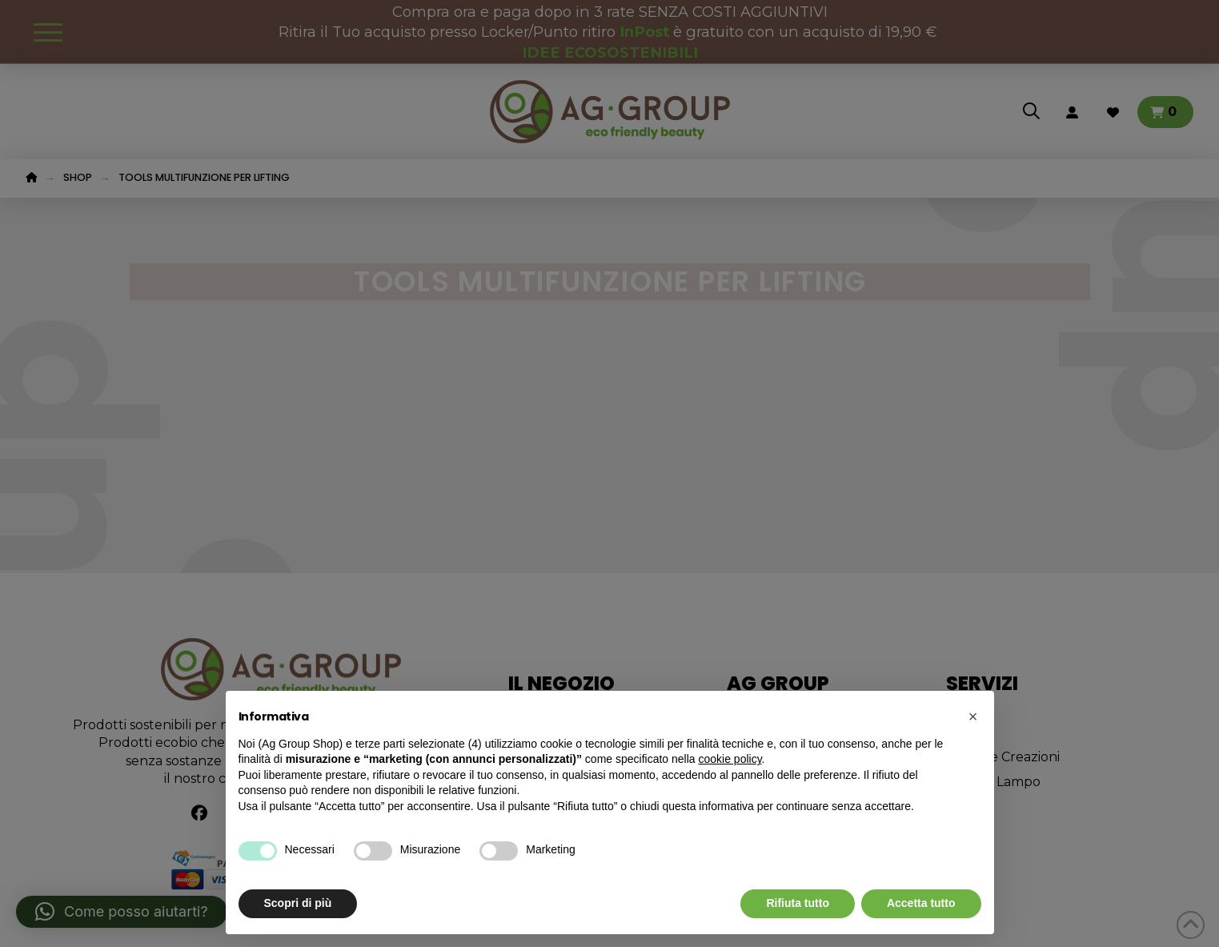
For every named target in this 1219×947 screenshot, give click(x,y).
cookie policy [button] (729, 758)
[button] (973, 716)
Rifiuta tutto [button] (797, 903)
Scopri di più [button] (298, 903)
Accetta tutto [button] (921, 903)
